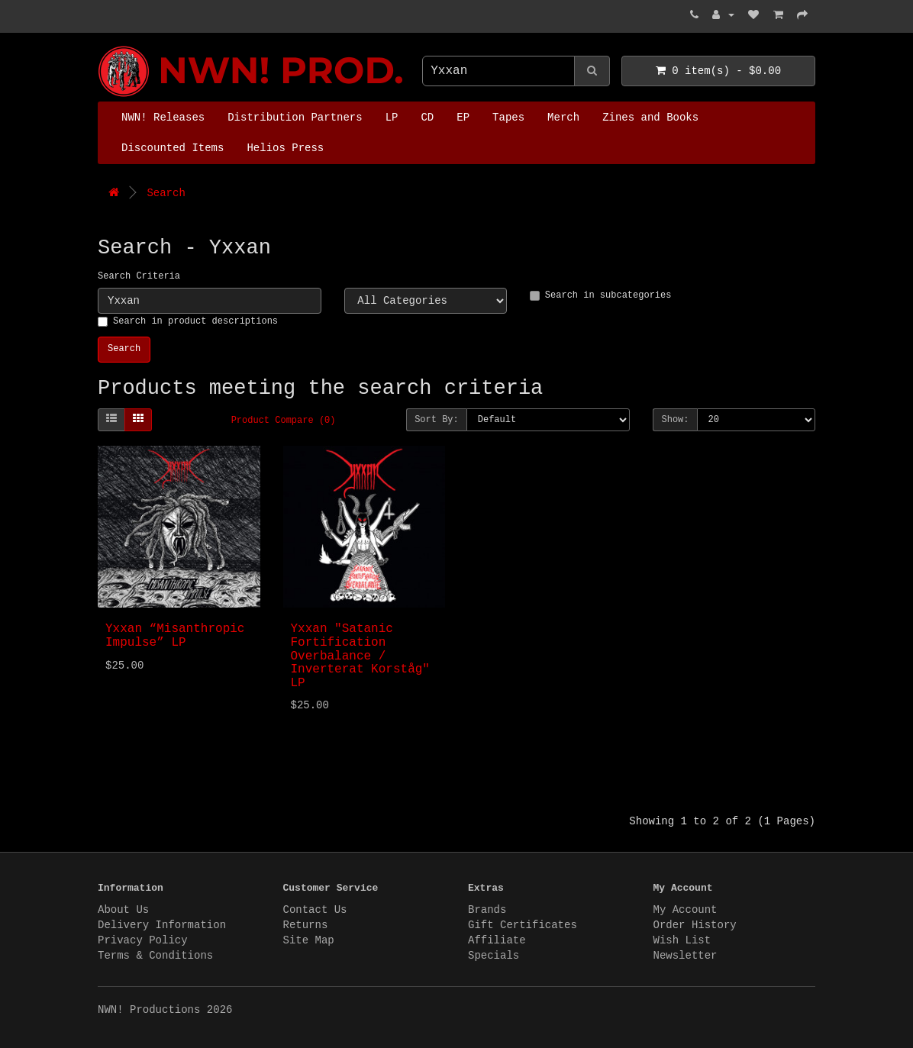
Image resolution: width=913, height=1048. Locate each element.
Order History (695, 925)
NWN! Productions (101, 46)
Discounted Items (172, 148)
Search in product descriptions (188, 321)
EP (462, 117)
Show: (675, 419)
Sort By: (437, 419)
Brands (487, 910)
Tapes (508, 117)
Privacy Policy (143, 940)
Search (166, 193)
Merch (563, 117)
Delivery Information (162, 925)
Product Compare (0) (283, 420)
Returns (305, 925)
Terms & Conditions (155, 956)
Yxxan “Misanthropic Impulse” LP (174, 636)
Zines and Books (650, 117)
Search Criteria (139, 276)
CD (427, 117)
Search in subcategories (601, 295)
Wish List (682, 940)
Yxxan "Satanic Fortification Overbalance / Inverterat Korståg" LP (360, 655)
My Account (685, 910)
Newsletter (685, 956)
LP (392, 117)
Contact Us (315, 910)
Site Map (308, 940)
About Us (123, 910)
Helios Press (285, 148)
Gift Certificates (522, 925)
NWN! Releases (163, 117)
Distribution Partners (294, 117)
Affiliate (497, 940)
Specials (493, 956)
